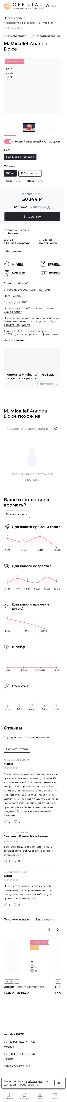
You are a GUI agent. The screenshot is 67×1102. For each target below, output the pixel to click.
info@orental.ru (17, 1066)
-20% (38, 194)
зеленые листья (23, 318)
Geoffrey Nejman (34, 308)
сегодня (23, 230)
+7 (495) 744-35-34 (19, 1042)
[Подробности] (48, 207)
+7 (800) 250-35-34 (19, 1054)
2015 (24, 302)
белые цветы (13, 321)
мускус (25, 324)
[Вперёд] (57, 929)
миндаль (42, 318)
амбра (51, 321)
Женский (17, 296)
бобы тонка (11, 324)
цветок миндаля (34, 321)
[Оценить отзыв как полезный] (5, 821)
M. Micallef (21, 283)
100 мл (9, 981)
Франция (43, 289)
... (16, 981)
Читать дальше (14, 340)
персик (54, 318)
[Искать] (55, 428)
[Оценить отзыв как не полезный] (15, 821)
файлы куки (34, 1081)
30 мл (59, 981)
